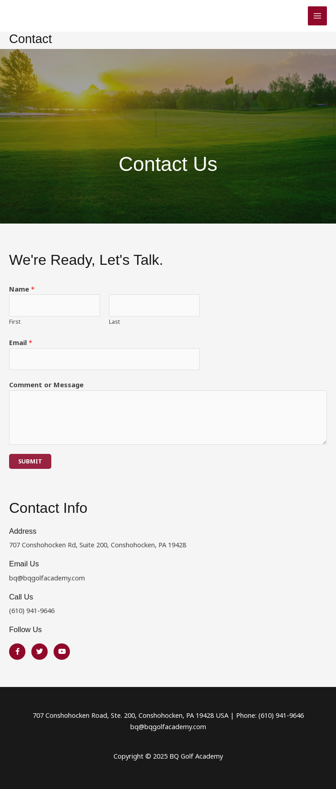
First (14, 322)
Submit (30, 461)
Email (20, 342)
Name (22, 288)
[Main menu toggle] (317, 15)
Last (114, 322)
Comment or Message (46, 384)
